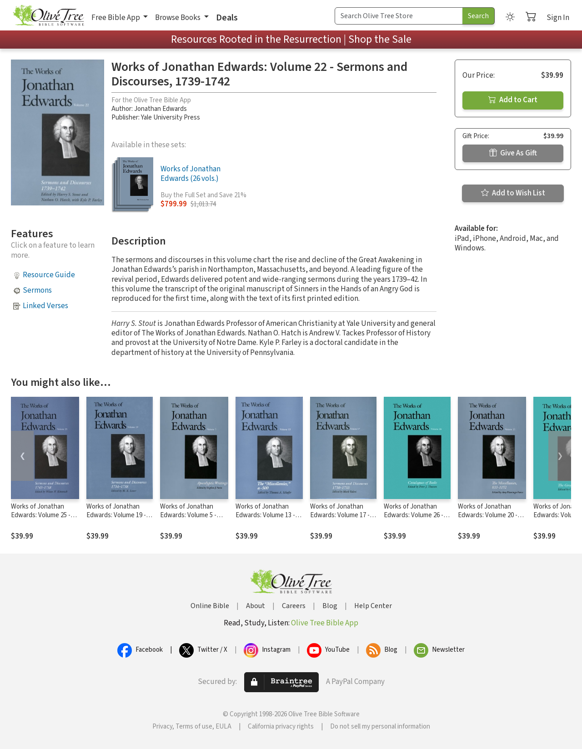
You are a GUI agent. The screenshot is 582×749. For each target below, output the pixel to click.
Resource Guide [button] (49, 275)
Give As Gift (513, 153)
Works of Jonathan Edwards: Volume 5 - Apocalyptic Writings (189, 515)
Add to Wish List (513, 193)
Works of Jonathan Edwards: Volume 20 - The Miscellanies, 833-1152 (489, 519)
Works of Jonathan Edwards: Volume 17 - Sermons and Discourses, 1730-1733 (341, 519)
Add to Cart (512, 100)
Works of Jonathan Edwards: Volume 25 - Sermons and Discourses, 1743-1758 (42, 519)
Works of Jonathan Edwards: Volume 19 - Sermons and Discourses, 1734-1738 (117, 519)
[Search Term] (399, 16)
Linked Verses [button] (45, 305)
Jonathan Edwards (160, 109)
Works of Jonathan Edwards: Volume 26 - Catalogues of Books (413, 515)
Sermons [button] (37, 290)
